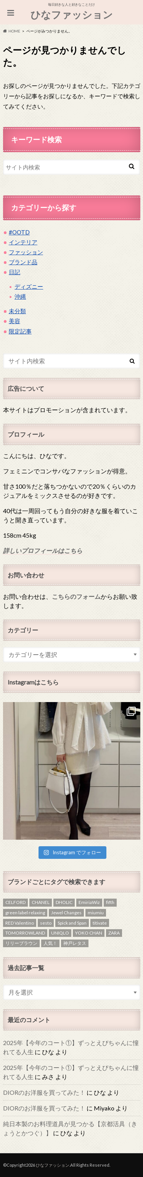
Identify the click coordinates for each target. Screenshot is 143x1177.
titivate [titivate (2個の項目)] (100, 923)
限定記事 (20, 331)
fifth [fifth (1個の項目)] (110, 902)
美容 (14, 320)
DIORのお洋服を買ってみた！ (44, 1092)
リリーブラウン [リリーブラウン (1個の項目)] (21, 943)
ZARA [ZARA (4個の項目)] (114, 933)
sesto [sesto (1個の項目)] (45, 923)
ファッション (26, 252)
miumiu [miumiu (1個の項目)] (96, 912)
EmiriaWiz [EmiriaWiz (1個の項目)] (89, 902)
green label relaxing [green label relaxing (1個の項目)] (25, 912)
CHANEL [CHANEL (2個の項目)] (41, 902)
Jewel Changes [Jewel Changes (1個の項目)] (66, 912)
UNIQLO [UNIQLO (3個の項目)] (60, 933)
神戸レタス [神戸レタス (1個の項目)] (74, 943)
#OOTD (19, 232)
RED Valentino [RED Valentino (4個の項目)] (19, 923)
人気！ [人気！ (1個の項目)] (50, 943)
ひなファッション (72, 14)
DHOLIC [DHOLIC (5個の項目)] (64, 902)
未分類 (17, 310)
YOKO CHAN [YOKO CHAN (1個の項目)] (88, 933)
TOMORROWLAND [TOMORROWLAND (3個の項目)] (25, 933)
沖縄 (20, 296)
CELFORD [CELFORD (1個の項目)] (15, 902)
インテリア (23, 242)
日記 (14, 271)
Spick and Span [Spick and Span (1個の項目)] (72, 923)
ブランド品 (23, 261)
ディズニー (28, 286)
